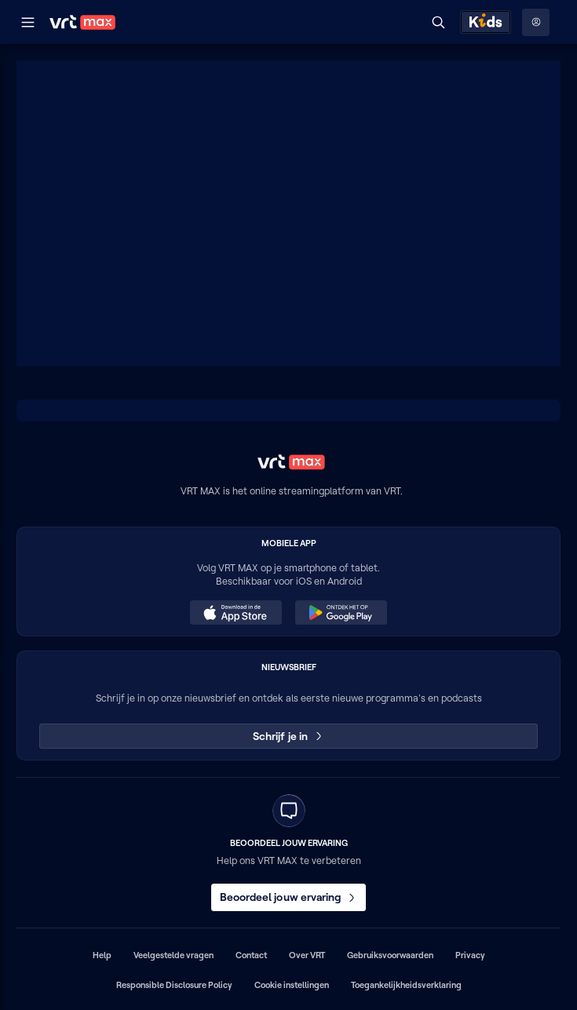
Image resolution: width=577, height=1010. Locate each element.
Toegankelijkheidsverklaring (406, 985)
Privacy (470, 955)
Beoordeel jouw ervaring (289, 897)
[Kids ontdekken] (485, 22)
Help (102, 955)
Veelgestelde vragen (173, 955)
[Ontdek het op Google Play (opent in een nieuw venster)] (340, 612)
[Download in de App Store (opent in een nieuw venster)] (235, 612)
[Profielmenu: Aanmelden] (536, 22)
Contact (251, 955)
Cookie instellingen (291, 985)
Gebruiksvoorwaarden (390, 955)
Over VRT (307, 955)
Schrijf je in (288, 736)
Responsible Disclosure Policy (174, 985)
